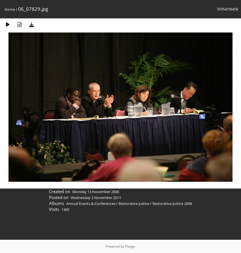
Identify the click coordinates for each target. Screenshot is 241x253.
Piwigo (130, 246)
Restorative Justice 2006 (172, 203)
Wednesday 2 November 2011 (96, 197)
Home (10, 9)
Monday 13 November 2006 (95, 191)
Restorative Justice (134, 203)
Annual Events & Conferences (90, 203)
